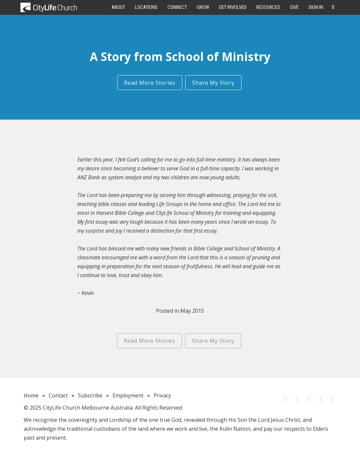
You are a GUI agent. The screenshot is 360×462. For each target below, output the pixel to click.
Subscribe (90, 395)
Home (31, 395)
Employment (128, 395)
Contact (58, 395)
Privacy (162, 395)
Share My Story (213, 82)
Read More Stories (149, 82)
